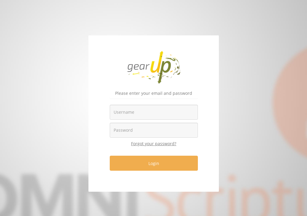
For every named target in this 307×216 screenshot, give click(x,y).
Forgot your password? (153, 143)
